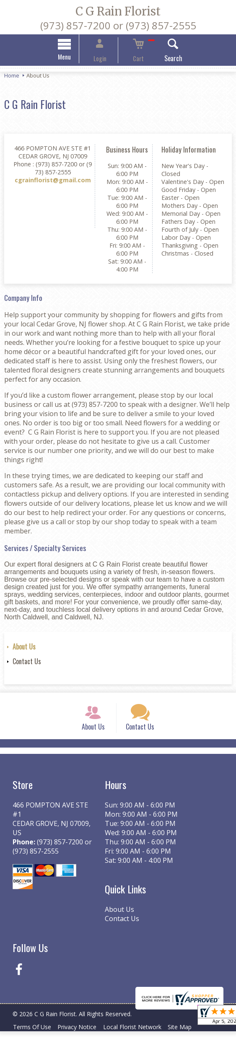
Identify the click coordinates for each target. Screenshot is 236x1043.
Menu (75, 57)
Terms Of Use (34, 1039)
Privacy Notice (82, 1039)
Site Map (192, 1039)
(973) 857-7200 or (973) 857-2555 (118, 25)
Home (11, 76)
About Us (24, 648)
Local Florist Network (141, 1039)
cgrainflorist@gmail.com (53, 181)
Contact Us (27, 662)
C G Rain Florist (118, 11)
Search (162, 59)
